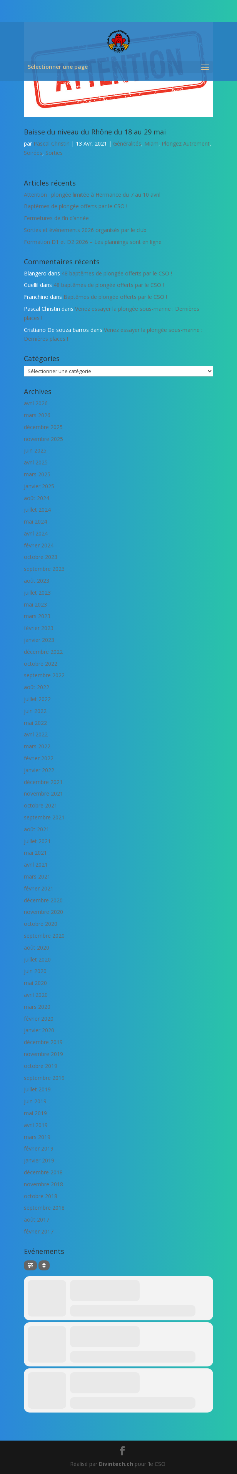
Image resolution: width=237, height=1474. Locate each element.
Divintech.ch (116, 1463)
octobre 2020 (40, 923)
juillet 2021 (37, 841)
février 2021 (38, 888)
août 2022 (36, 687)
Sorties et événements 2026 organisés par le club (85, 230)
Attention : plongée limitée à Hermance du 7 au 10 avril (92, 194)
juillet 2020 (37, 959)
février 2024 (38, 545)
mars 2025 (37, 474)
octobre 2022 (40, 663)
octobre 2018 (40, 1196)
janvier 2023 (39, 639)
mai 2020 (35, 983)
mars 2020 (37, 1006)
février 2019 (38, 1148)
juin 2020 (35, 971)
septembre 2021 (44, 817)
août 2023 (36, 580)
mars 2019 (37, 1137)
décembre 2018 (43, 1172)
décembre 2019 (43, 1042)
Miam (151, 143)
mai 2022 (35, 722)
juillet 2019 (37, 1089)
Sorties (54, 152)
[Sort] (44, 1265)
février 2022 (38, 758)
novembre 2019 (43, 1054)
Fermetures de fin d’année (56, 218)
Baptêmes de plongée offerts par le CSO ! (75, 206)
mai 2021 (35, 852)
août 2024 (36, 498)
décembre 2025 (43, 427)
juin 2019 (35, 1101)
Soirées (33, 152)
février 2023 (38, 628)
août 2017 (36, 1219)
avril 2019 (36, 1125)
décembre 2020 (43, 900)
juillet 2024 (37, 509)
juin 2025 (35, 450)
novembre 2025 (43, 439)
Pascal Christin (51, 143)
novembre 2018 (43, 1184)
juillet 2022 (37, 699)
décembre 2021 (43, 782)
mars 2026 (37, 415)
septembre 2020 (44, 935)
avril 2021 (36, 864)
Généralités (127, 143)
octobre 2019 (40, 1065)
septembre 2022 (44, 675)
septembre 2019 (44, 1077)
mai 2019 (35, 1113)
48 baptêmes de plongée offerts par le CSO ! (117, 273)
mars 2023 (37, 616)
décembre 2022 (43, 651)
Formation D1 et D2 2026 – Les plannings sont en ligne (93, 241)
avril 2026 (36, 403)
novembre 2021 (43, 793)
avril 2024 (36, 533)
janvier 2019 (39, 1160)
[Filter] (30, 1265)
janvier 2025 (39, 486)
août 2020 (36, 947)
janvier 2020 (39, 1030)
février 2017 (38, 1231)
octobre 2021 (40, 805)
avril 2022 (36, 734)
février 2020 (38, 1018)
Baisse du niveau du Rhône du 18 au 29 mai (95, 131)
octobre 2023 (40, 556)
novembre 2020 (43, 911)
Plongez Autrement (186, 143)
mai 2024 (35, 521)
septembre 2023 (44, 568)
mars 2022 (37, 746)
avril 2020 (36, 994)
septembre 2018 (44, 1207)
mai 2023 (35, 604)
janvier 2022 (39, 770)
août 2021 (36, 829)
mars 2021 (37, 876)
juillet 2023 (37, 592)
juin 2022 (35, 711)
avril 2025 (36, 462)
